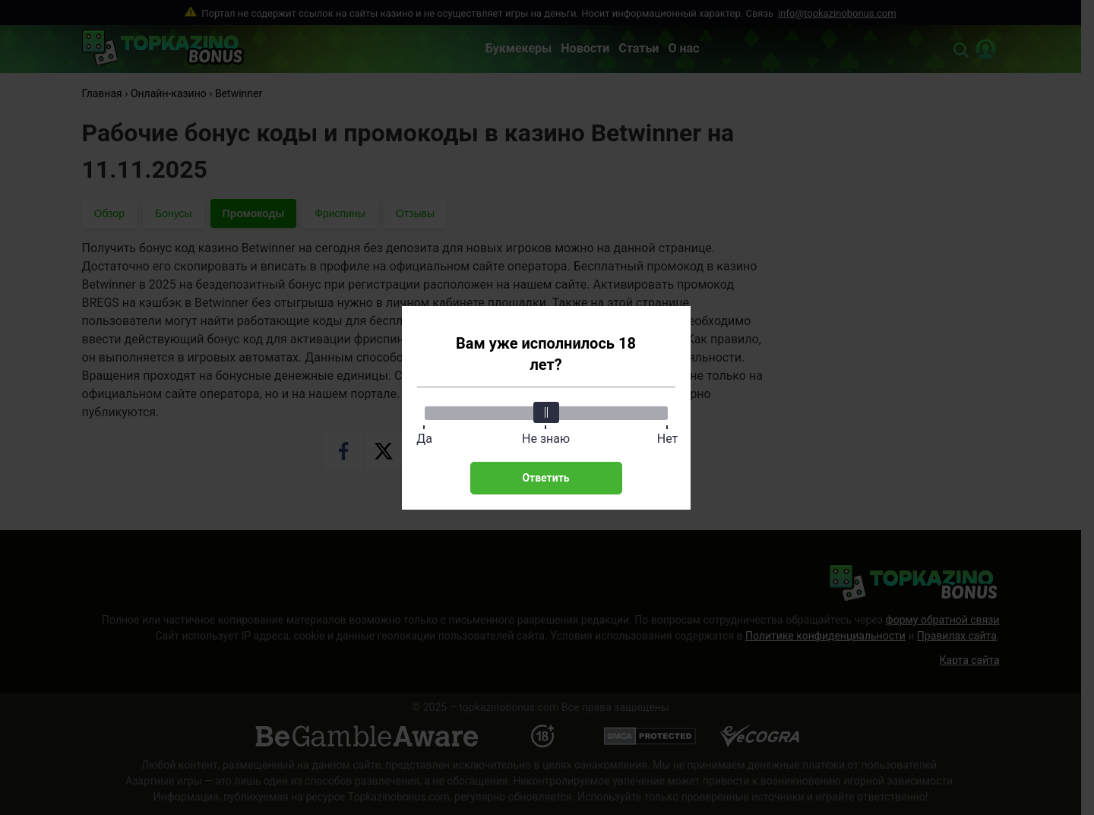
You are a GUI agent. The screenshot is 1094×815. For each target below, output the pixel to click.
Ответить (545, 478)
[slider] (546, 412)
